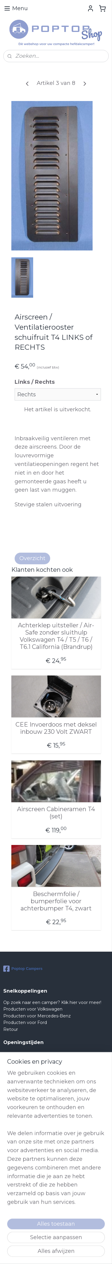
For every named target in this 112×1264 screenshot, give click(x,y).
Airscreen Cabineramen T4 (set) (56, 813)
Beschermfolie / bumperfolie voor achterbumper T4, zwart (56, 901)
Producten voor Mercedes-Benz (37, 1016)
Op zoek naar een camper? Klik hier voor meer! (52, 1002)
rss (87, 1253)
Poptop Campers (22, 968)
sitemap (76, 1253)
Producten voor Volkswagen (32, 1009)
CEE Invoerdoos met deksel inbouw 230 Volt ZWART (56, 728)
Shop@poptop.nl (27, 1152)
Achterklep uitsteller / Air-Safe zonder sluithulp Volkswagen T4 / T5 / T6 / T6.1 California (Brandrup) (56, 636)
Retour (10, 1029)
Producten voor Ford (25, 1022)
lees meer (38, 1224)
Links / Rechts (35, 381)
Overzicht (32, 558)
